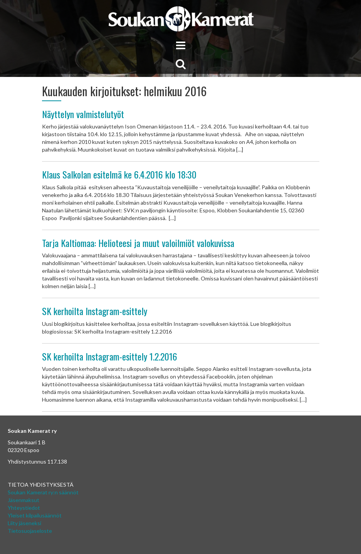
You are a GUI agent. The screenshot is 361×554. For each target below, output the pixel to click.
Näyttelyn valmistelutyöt (83, 114)
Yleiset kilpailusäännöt (35, 515)
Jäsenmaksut (23, 500)
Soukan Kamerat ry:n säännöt (43, 492)
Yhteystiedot (24, 507)
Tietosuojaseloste (30, 530)
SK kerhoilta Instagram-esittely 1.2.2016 (109, 356)
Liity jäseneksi (24, 523)
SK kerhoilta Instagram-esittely (94, 311)
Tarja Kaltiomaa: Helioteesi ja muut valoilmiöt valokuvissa (138, 243)
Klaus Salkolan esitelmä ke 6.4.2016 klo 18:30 (119, 174)
